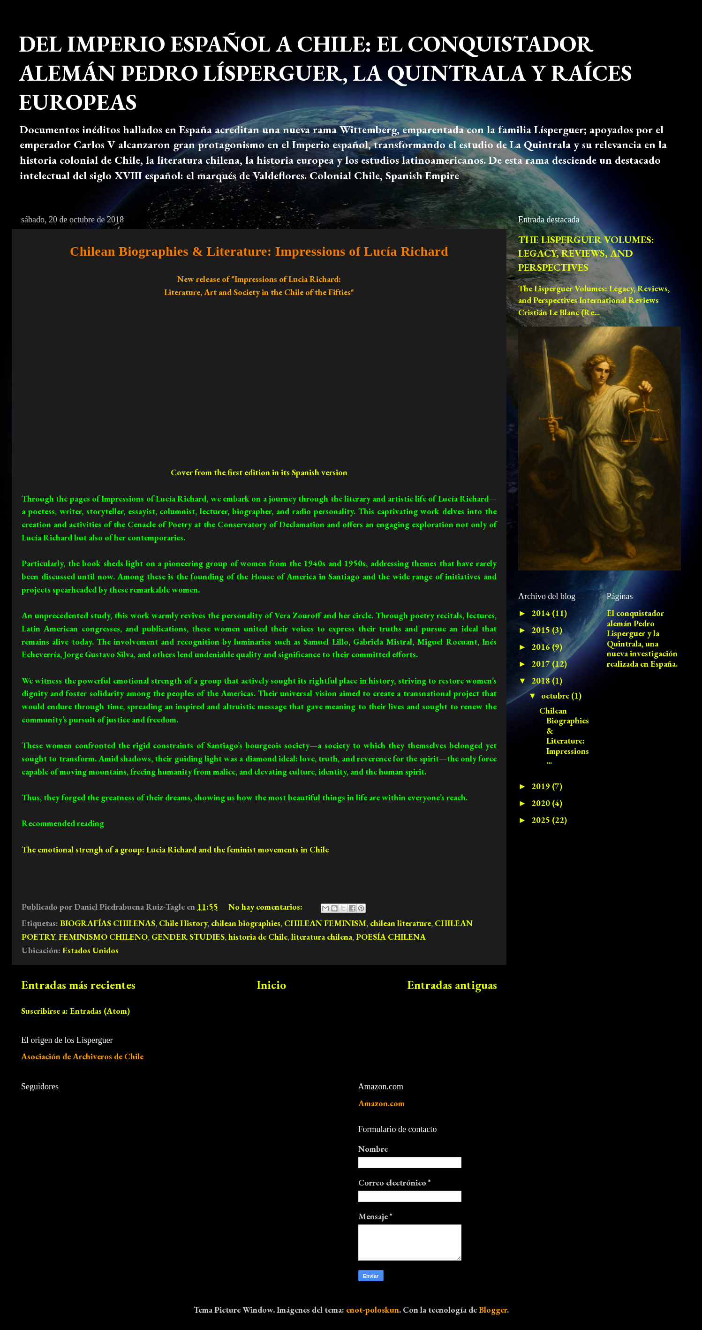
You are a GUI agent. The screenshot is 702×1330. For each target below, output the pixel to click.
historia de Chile (257, 936)
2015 (541, 629)
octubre (556, 695)
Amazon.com (381, 1103)
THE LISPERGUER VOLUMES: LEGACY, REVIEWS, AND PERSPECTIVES (586, 253)
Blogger (493, 1309)
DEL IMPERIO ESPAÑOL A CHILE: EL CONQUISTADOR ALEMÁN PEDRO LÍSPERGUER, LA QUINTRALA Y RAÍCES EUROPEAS (325, 72)
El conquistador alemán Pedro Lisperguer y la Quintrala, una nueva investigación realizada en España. (642, 638)
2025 (541, 819)
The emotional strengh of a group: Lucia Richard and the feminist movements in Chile (175, 849)
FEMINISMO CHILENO (103, 936)
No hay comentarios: (266, 906)
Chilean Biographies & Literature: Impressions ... (564, 736)
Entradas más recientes (78, 985)
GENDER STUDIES (188, 936)
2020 (541, 803)
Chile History (183, 923)
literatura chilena (321, 936)
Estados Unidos (90, 950)
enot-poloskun (372, 1309)
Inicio (271, 985)
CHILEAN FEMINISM (325, 923)
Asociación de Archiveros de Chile (82, 1056)
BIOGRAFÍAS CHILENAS (107, 923)
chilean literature (400, 923)
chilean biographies (245, 923)
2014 (541, 613)
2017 (541, 663)
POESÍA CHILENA (391, 936)
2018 (541, 680)
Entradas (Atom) (100, 1010)
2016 (541, 646)
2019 (541, 786)
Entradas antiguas (452, 985)
